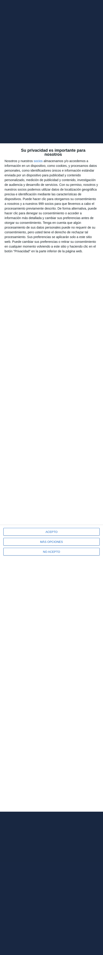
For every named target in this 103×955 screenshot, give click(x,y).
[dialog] (51, 477)
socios (38, 161)
